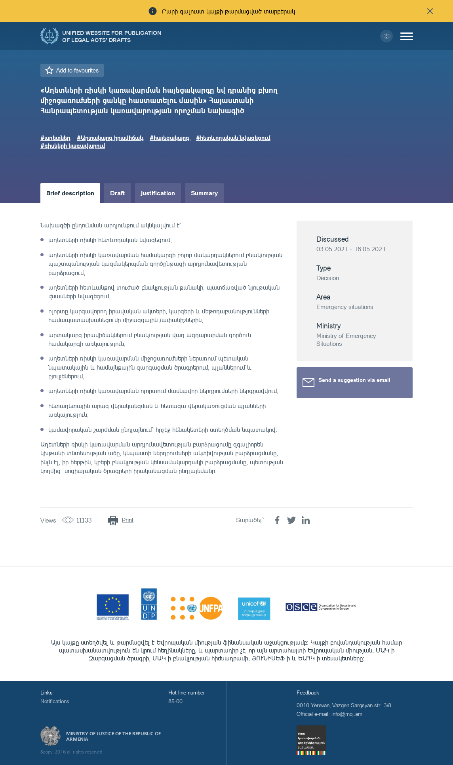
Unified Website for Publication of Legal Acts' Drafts (111, 36)
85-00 (175, 701)
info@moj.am (346, 713)
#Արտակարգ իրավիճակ (110, 137)
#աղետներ (55, 137)
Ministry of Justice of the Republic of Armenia (113, 736)
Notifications (54, 701)
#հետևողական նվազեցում (233, 137)
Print (127, 520)
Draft (117, 193)
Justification (158, 193)
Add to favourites (77, 70)
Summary (204, 193)
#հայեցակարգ (169, 137)
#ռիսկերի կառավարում (72, 145)
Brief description (70, 193)
